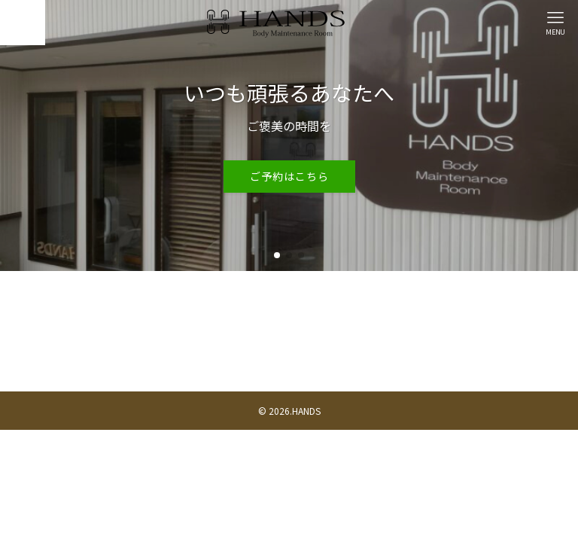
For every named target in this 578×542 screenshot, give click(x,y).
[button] (277, 255)
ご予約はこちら (289, 176)
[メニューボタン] (555, 22)
